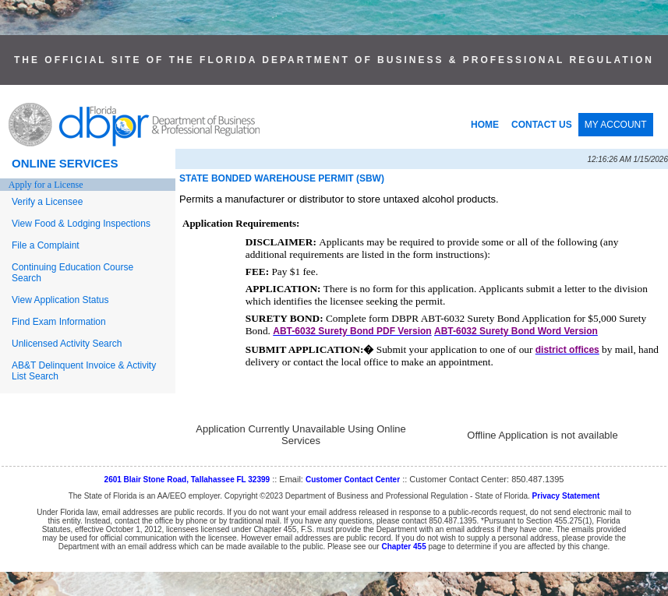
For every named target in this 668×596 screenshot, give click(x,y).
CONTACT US (541, 124)
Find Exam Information (59, 321)
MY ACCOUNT (616, 124)
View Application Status (60, 299)
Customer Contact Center (353, 479)
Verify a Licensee (47, 201)
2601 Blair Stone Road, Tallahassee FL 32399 (187, 479)
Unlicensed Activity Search (67, 343)
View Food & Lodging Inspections (81, 223)
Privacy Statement (566, 496)
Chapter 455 (403, 546)
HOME (485, 124)
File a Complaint (46, 245)
